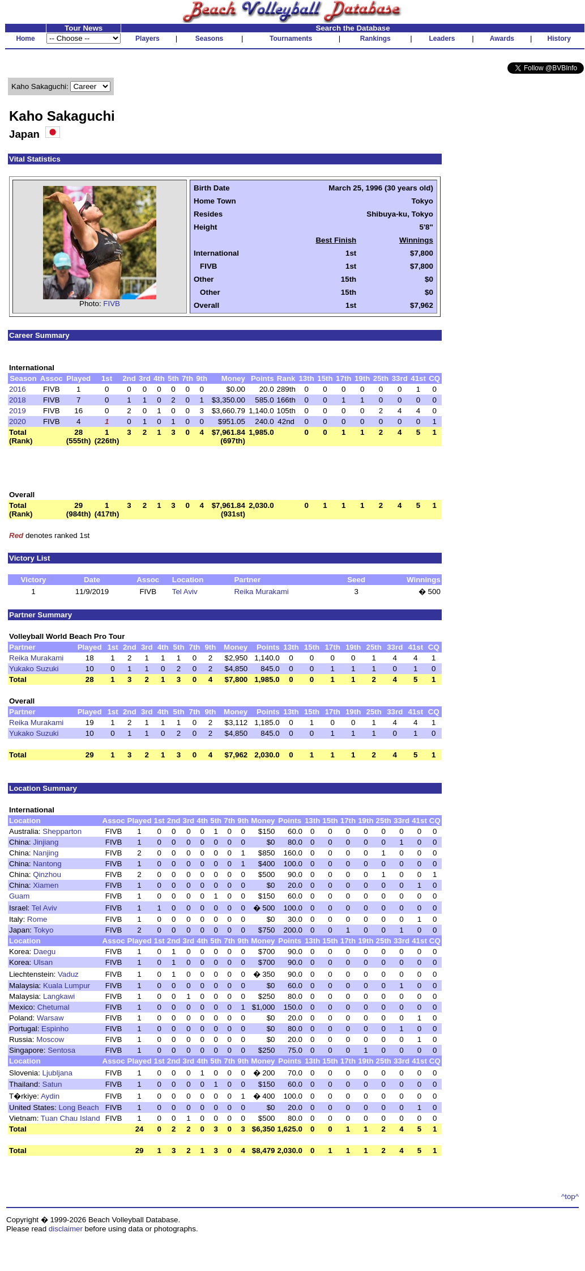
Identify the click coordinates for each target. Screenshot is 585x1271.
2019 (17, 410)
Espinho (55, 1028)
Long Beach (78, 1107)
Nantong (47, 863)
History (559, 39)
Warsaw (50, 1018)
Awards (502, 39)
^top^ (570, 1196)
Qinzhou (47, 874)
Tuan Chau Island (70, 1118)
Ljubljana (57, 1073)
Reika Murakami (261, 591)
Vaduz (68, 974)
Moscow (50, 1039)
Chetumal (53, 1007)
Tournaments (291, 39)
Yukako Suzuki (33, 668)
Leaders (442, 39)
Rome (37, 919)
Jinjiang (45, 842)
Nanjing (45, 853)
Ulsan (43, 962)
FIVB (111, 303)
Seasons (209, 39)
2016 (17, 389)
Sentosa (61, 1050)
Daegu (44, 951)
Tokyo (43, 930)
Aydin (50, 1096)
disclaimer (66, 1229)
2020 (17, 421)
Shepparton (62, 831)
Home (25, 39)
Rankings (375, 39)
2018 (17, 400)
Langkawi (59, 996)
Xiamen (45, 885)
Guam (19, 896)
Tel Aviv (185, 591)
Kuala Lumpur (66, 985)
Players (147, 39)
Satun (52, 1084)
